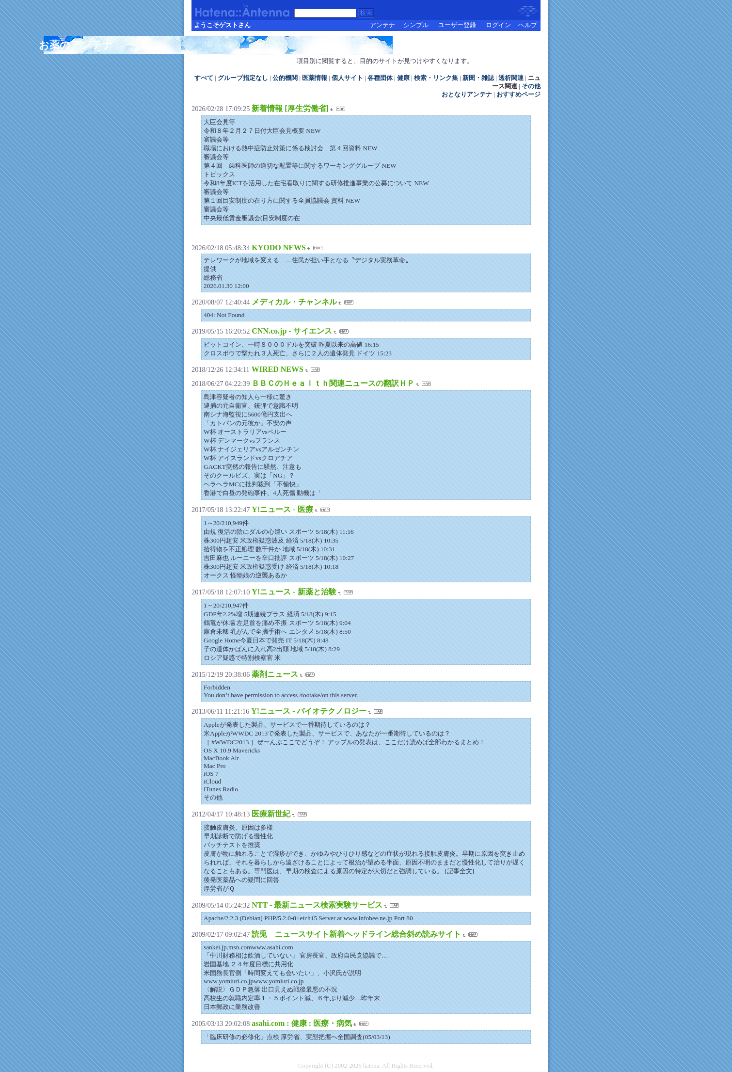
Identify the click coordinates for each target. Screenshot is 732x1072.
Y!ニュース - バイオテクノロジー (308, 711)
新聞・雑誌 (478, 78)
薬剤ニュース (275, 674)
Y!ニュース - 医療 (282, 509)
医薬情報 (314, 78)
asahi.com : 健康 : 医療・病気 (302, 1023)
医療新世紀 (271, 814)
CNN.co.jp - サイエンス (292, 331)
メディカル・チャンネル (294, 302)
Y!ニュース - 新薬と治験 (294, 592)
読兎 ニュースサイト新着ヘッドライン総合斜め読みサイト (356, 934)
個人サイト (347, 78)
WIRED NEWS (277, 369)
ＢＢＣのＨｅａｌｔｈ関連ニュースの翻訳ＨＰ (333, 383)
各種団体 (380, 78)
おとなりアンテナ (467, 94)
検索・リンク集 (436, 78)
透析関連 (511, 78)
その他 (531, 86)
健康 (403, 78)
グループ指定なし (243, 78)
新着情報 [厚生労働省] (290, 108)
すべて (203, 78)
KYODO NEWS (279, 247)
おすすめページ (518, 94)
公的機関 (285, 78)
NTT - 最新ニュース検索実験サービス (317, 905)
